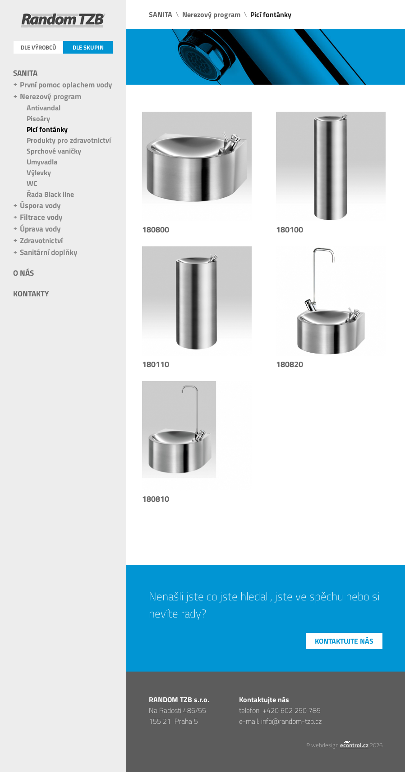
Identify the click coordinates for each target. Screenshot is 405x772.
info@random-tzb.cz (291, 721)
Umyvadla (42, 161)
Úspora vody (40, 205)
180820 (289, 364)
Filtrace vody (41, 217)
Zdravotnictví (41, 240)
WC (32, 183)
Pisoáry (38, 118)
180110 (155, 364)
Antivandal (43, 107)
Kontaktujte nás (344, 641)
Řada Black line (50, 194)
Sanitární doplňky (49, 252)
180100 (289, 229)
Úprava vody (40, 229)
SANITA (25, 73)
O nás (23, 273)
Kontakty (31, 294)
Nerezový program (50, 96)
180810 (155, 499)
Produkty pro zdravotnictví (69, 140)
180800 (155, 229)
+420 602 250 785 (291, 710)
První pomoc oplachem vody (66, 85)
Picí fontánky (47, 129)
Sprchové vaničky (54, 150)
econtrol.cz (354, 744)
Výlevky (39, 172)
